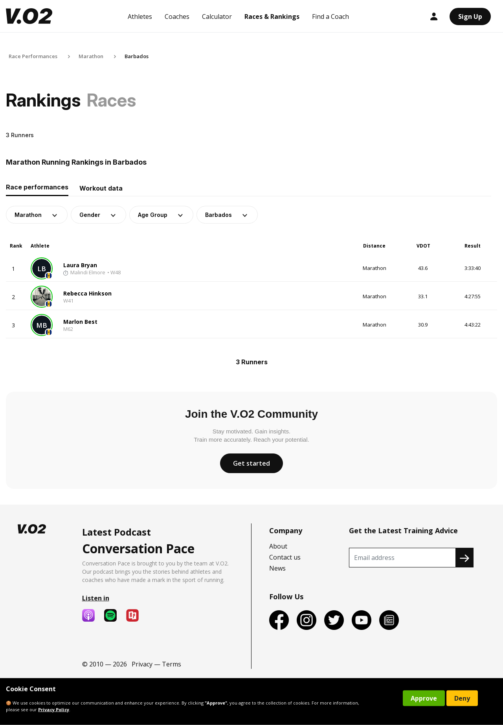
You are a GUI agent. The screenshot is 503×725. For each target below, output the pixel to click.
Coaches (177, 16)
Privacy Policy (53, 709)
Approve (424, 698)
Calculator (217, 16)
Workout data (101, 188)
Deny (462, 698)
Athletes (140, 16)
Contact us (285, 557)
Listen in (95, 598)
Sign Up (470, 16)
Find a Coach (330, 16)
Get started (251, 463)
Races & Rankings (271, 16)
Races (111, 100)
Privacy (142, 664)
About (278, 546)
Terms (171, 664)
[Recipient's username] (402, 557)
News (277, 568)
